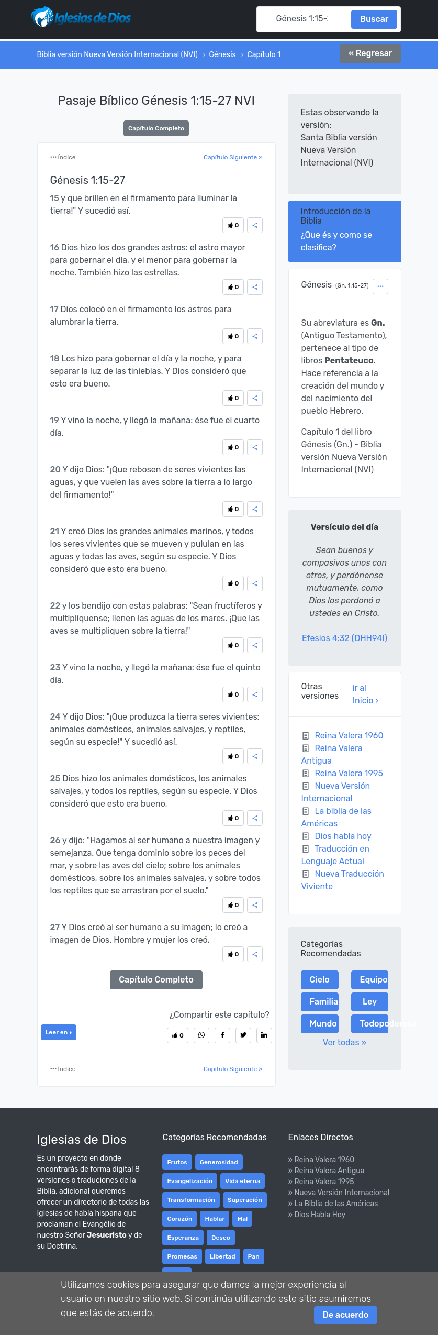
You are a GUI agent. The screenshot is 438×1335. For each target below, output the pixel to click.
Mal (242, 1218)
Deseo (220, 1237)
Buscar (374, 19)
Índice (63, 157)
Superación (245, 1200)
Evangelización (189, 1181)
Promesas (182, 1256)
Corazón (179, 1218)
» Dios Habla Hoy (316, 1214)
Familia (324, 1002)
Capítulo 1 (263, 54)
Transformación (191, 1200)
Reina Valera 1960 (349, 736)
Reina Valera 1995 (349, 773)
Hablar (214, 1218)
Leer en (57, 1032)
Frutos (177, 1162)
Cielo (320, 980)
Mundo (323, 1024)
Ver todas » (345, 1042)
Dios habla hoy (343, 836)
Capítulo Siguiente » (233, 157)
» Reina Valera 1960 (321, 1159)
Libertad (222, 1256)
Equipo (374, 980)
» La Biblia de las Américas (333, 1203)
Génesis (222, 54)
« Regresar (370, 53)
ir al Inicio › (365, 694)
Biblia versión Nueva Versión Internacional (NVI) (117, 54)
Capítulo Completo (156, 128)
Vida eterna (242, 1181)
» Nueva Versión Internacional (338, 1192)
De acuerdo (345, 1315)
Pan (254, 1256)
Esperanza (183, 1237)
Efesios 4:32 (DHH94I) (344, 638)
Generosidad (219, 1162)
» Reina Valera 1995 (321, 1181)
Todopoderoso (374, 1024)
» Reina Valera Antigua (326, 1170)
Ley (370, 1002)
